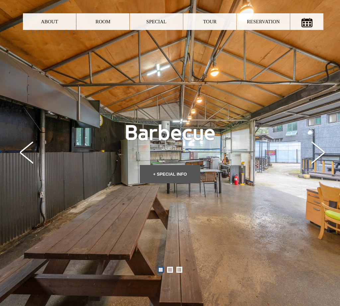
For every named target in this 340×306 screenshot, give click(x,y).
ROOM (102, 21)
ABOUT (49, 21)
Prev (26, 121)
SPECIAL (156, 21)
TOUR (210, 21)
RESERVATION (263, 21)
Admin (236, 285)
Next (318, 121)
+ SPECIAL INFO (170, 147)
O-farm (221, 285)
